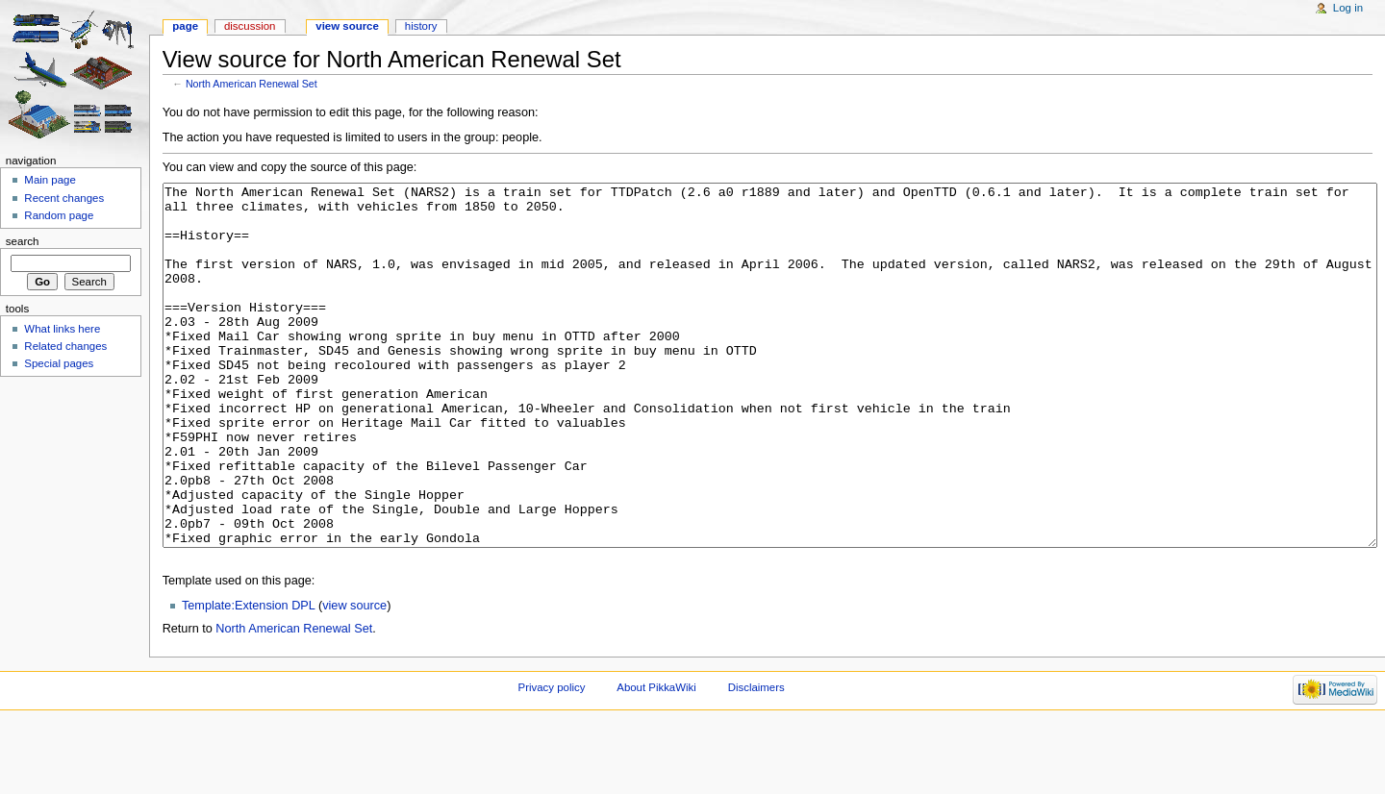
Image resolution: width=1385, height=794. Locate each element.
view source (354, 677)
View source (347, 26)
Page (185, 26)
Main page (50, 180)
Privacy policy (552, 759)
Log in (1348, 7)
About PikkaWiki (656, 759)
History (421, 26)
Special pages (58, 363)
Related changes (65, 346)
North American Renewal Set (251, 83)
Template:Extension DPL (248, 677)
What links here (62, 329)
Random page (58, 215)
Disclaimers (756, 759)
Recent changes (64, 198)
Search (22, 241)
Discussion (249, 26)
